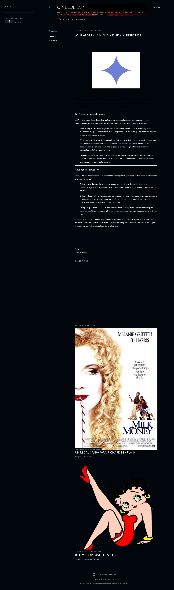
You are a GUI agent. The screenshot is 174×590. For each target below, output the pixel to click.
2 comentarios (88, 457)
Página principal (65, 19)
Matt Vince (110, 579)
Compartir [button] (52, 31)
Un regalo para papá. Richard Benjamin (105, 452)
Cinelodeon (71, 7)
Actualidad (52, 40)
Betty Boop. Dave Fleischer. (96, 555)
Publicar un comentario (91, 559)
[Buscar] (156, 7)
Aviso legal (79, 19)
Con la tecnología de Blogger (104, 574)
